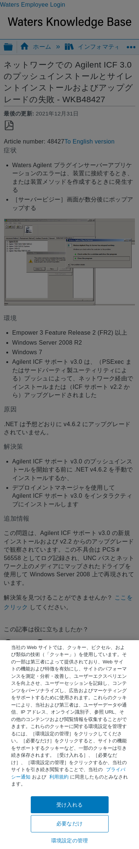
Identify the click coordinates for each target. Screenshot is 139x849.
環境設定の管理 (69, 840)
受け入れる (69, 805)
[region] (69, 744)
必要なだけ (69, 823)
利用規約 (59, 777)
